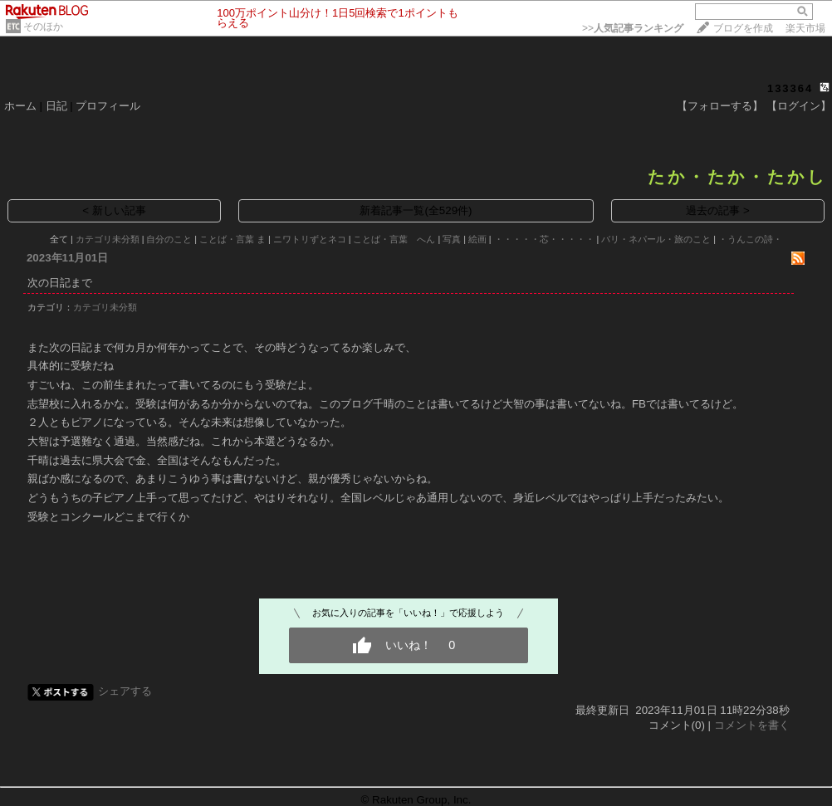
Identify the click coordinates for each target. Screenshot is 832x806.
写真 (452, 239)
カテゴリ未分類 (107, 239)
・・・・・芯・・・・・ (544, 239)
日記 (56, 106)
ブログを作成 (743, 28)
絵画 (477, 239)
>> (632, 28)
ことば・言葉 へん (394, 239)
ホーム (20, 106)
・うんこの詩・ (750, 239)
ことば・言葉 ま (232, 239)
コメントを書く (752, 725)
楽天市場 (805, 28)
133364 (790, 88)
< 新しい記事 (114, 210)
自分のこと (169, 239)
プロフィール (108, 106)
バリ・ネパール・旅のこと (656, 239)
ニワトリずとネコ (309, 239)
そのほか (43, 26)
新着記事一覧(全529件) (416, 210)
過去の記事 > (718, 210)
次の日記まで (59, 282)
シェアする (125, 691)
